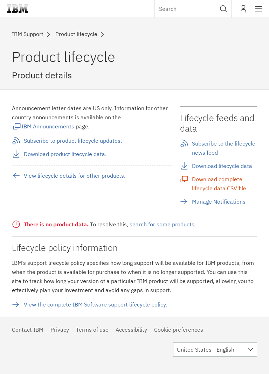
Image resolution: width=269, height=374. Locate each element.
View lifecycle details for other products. (74, 175)
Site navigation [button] (258, 12)
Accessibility (131, 329)
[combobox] (193, 8)
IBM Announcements (47, 126)
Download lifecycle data (222, 165)
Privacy (59, 329)
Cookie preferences (178, 329)
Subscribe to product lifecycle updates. (73, 140)
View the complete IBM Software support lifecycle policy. (95, 304)
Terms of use (92, 329)
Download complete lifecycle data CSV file (219, 184)
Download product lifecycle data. (65, 153)
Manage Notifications (219, 201)
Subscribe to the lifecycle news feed (223, 148)
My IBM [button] (243, 11)
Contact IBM (27, 329)
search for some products (162, 224)
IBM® (17, 8)
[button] (223, 8)
